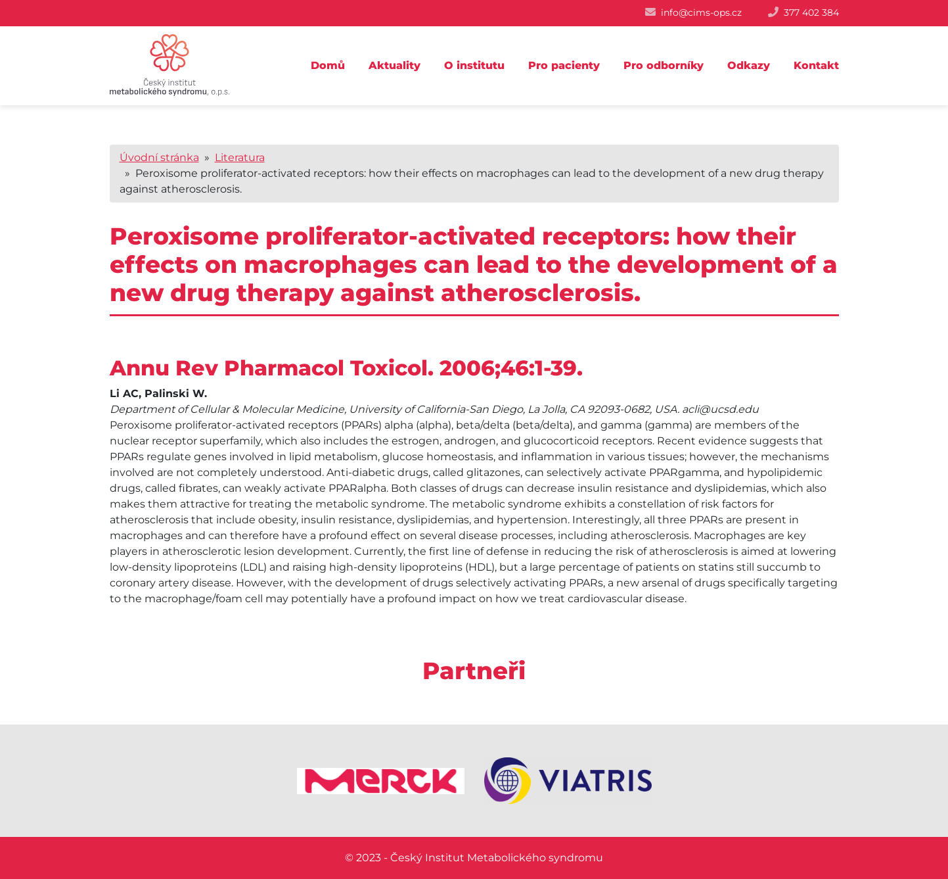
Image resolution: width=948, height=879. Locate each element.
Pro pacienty (564, 65)
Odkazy (748, 65)
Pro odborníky (663, 65)
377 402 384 (811, 12)
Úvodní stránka (159, 157)
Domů (328, 65)
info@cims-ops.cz (701, 12)
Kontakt (816, 65)
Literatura (240, 157)
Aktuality (394, 65)
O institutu (474, 65)
